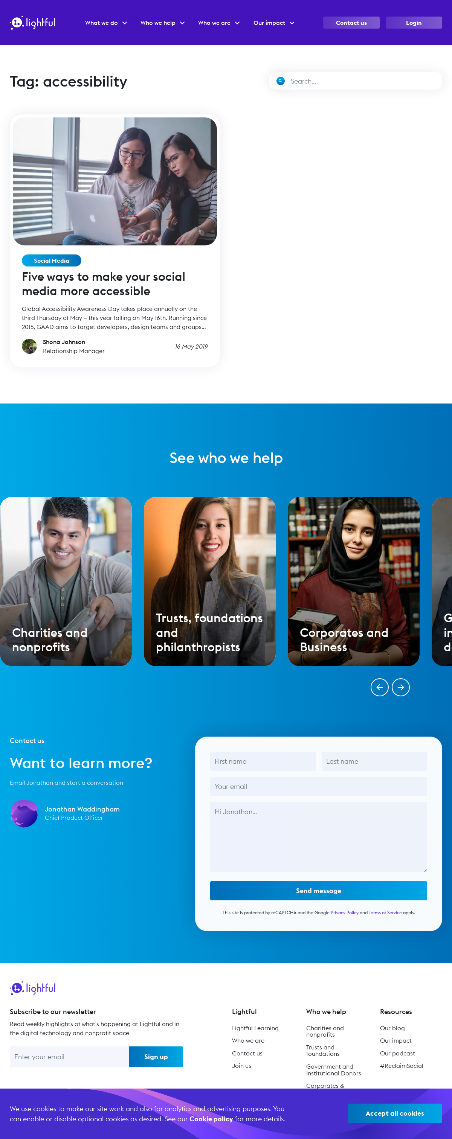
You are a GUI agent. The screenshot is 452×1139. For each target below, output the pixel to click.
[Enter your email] (69, 1056)
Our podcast (397, 1053)
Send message (318, 897)
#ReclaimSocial (401, 1065)
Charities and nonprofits (325, 1031)
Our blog (392, 1028)
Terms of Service (385, 919)
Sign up (156, 1056)
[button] (380, 687)
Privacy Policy (344, 919)
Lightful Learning (255, 1028)
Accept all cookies (395, 1113)
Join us (241, 1065)
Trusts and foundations (323, 1050)
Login (414, 22)
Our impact (396, 1040)
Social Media (51, 260)
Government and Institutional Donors (333, 1070)
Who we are (248, 1040)
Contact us (351, 22)
